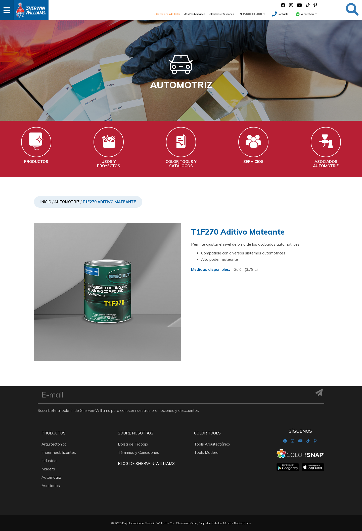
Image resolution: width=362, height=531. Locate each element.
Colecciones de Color (167, 14)
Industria (49, 460)
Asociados (50, 485)
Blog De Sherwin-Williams (146, 463)
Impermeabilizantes (58, 452)
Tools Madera (206, 452)
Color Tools (207, 432)
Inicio (45, 201)
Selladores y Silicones (221, 14)
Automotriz (66, 201)
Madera (48, 468)
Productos (53, 432)
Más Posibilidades (194, 14)
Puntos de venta (252, 13)
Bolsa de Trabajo (133, 443)
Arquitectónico (54, 443)
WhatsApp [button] (306, 14)
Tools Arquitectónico (212, 443)
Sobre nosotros (135, 432)
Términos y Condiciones (138, 452)
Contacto (280, 14)
